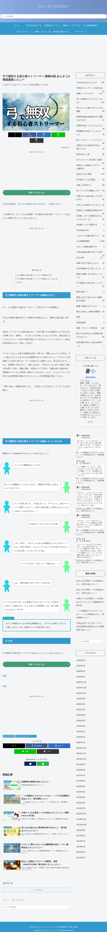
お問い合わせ (33, 923)
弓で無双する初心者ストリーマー (25, 731)
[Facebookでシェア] (25, 134)
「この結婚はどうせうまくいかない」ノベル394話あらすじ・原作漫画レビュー (90, 616)
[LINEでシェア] (48, 134)
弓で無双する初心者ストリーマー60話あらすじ (35, 269)
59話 (5, 670)
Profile (71, 923)
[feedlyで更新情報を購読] (39, 758)
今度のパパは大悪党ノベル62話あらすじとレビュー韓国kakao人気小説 (90, 603)
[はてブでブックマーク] (36, 134)
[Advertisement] (53, 52)
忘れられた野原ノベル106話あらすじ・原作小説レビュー (90, 584)
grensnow (90, 377)
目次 (34, 264)
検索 (76, 923)
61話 (5, 681)
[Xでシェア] (13, 134)
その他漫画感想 (8, 731)
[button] (105, 16)
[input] (53, 16)
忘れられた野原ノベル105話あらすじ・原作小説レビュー (90, 593)
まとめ (19, 277)
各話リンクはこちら (36, 187)
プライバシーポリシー (47, 923)
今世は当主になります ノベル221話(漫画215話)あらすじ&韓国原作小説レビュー (90, 628)
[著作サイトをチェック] (34, 758)
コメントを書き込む (36, 885)
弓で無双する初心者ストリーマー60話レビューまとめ (37, 273)
